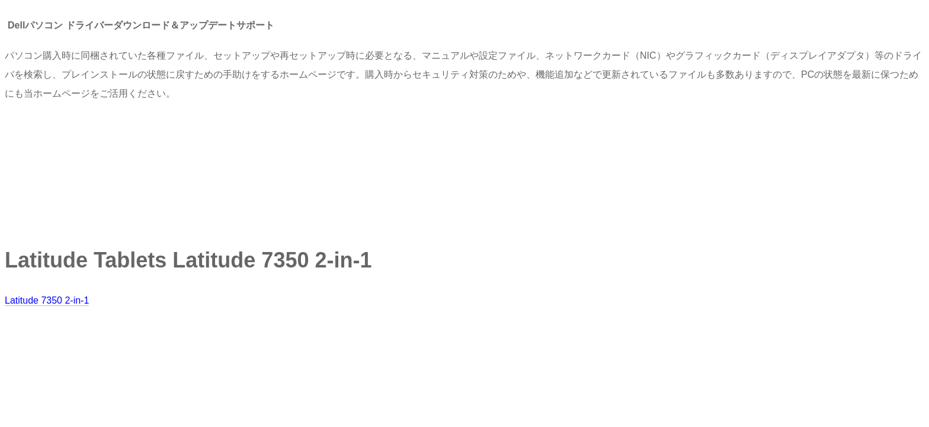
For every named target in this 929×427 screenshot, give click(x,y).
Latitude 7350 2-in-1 (47, 300)
